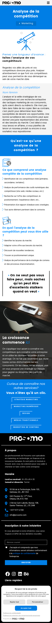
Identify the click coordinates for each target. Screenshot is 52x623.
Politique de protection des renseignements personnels (21, 615)
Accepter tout (26, 608)
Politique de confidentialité (12, 613)
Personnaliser (37, 602)
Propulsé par (13, 619)
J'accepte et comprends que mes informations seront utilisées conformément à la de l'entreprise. (28, 552)
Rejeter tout (14, 602)
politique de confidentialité (24, 553)
